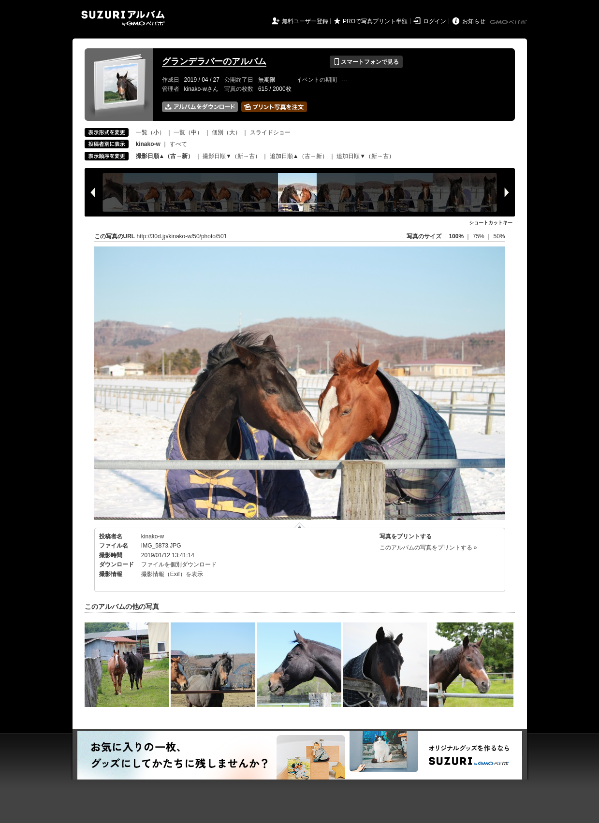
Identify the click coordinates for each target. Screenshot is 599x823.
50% (499, 236)
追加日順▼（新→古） (365, 156)
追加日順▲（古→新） (299, 156)
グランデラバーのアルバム (214, 61)
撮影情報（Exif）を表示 (172, 574)
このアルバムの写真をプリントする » (428, 547)
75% (479, 236)
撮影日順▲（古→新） (165, 156)
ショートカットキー (490, 222)
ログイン (434, 21)
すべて (178, 144)
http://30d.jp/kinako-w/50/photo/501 (182, 236)
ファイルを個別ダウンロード (179, 564)
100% (456, 236)
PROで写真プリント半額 (375, 21)
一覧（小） (150, 132)
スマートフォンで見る (366, 62)
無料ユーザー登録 (305, 21)
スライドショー (270, 132)
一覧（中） (188, 132)
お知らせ (473, 21)
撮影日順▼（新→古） (232, 156)
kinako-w (152, 536)
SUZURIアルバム (123, 18)
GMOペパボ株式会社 (509, 22)
